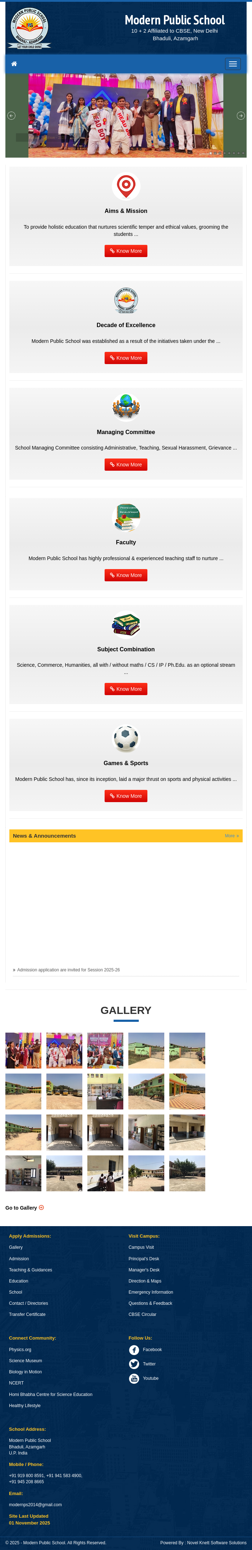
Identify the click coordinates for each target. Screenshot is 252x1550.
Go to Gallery (21, 1208)
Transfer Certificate (27, 1314)
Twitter (142, 1364)
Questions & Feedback (150, 1303)
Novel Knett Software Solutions (217, 1542)
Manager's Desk (144, 1269)
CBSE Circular (142, 1314)
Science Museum (25, 1360)
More (230, 835)
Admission (19, 1258)
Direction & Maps (145, 1281)
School (15, 1292)
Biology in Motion (25, 1371)
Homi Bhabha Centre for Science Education (50, 1394)
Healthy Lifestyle (25, 1405)
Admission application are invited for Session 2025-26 (68, 972)
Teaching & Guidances (30, 1269)
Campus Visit (141, 1247)
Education (18, 1281)
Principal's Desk (144, 1258)
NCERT (16, 1383)
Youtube (144, 1378)
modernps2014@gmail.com (35, 1504)
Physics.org (20, 1349)
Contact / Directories (28, 1303)
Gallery (16, 1247)
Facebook (145, 1349)
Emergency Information (151, 1292)
